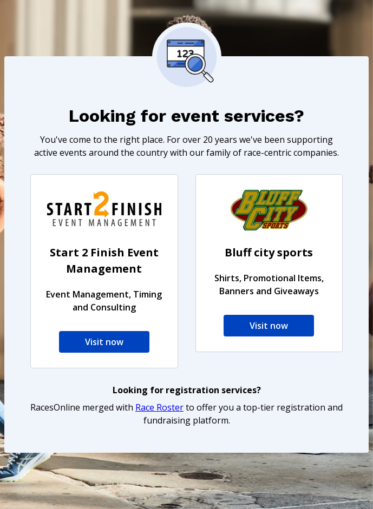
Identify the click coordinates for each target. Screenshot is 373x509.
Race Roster (159, 407)
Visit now (104, 342)
